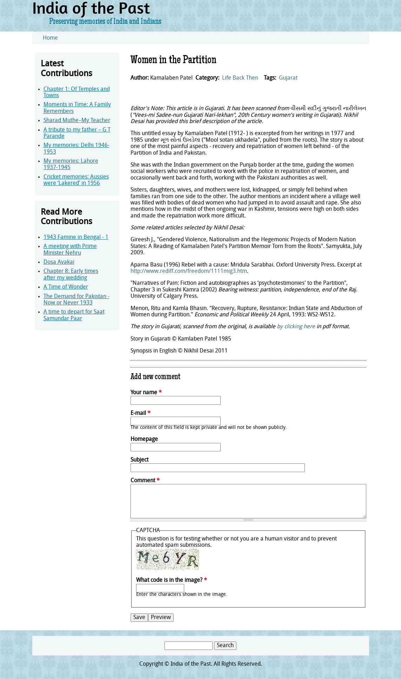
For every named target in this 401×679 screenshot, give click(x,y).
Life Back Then (240, 78)
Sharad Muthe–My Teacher (77, 120)
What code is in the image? (171, 580)
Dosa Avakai (59, 262)
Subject (139, 460)
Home (50, 38)
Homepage (144, 439)
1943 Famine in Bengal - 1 (76, 237)
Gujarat (288, 78)
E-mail (141, 413)
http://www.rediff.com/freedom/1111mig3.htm (189, 271)
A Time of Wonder (66, 287)
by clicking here (296, 327)
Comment (145, 481)
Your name (146, 393)
